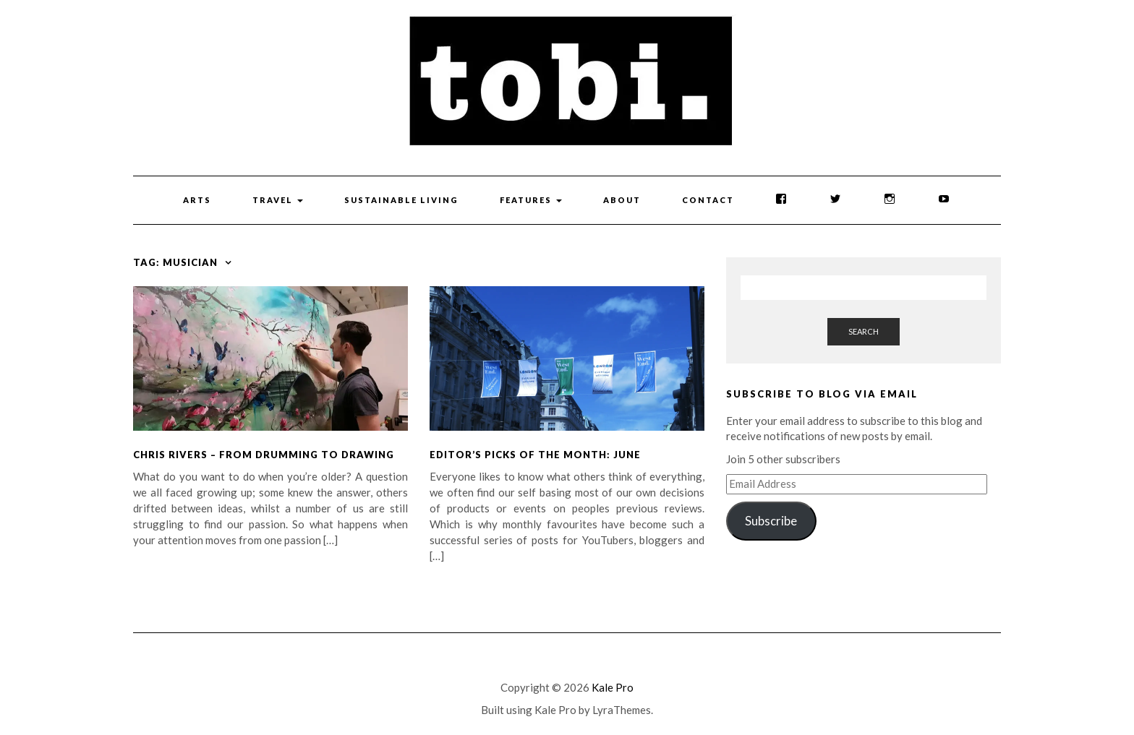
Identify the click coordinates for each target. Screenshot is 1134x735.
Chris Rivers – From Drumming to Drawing (263, 454)
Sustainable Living (401, 200)
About (622, 200)
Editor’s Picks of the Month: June (535, 454)
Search (863, 331)
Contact (708, 200)
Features (531, 200)
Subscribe (771, 520)
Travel (277, 200)
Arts (197, 200)
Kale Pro (613, 687)
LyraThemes (621, 709)
